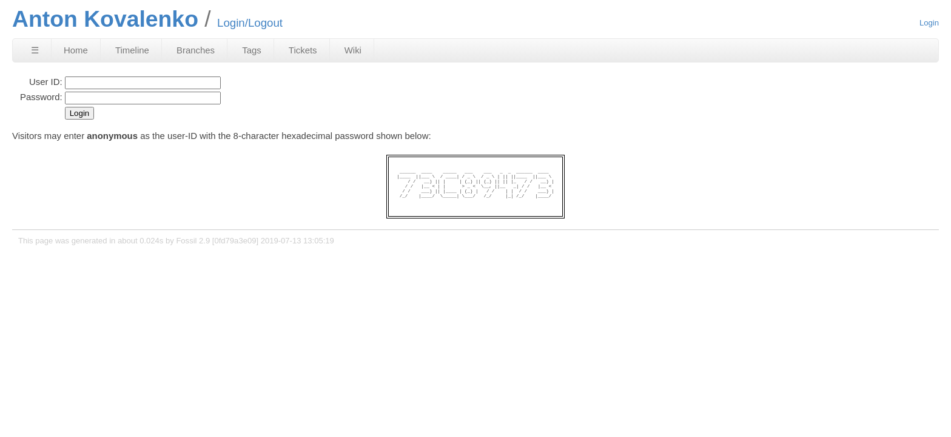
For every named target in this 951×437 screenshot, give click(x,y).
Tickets (303, 50)
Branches (195, 50)
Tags (251, 50)
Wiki (352, 50)
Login (929, 22)
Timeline (132, 50)
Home (76, 50)
